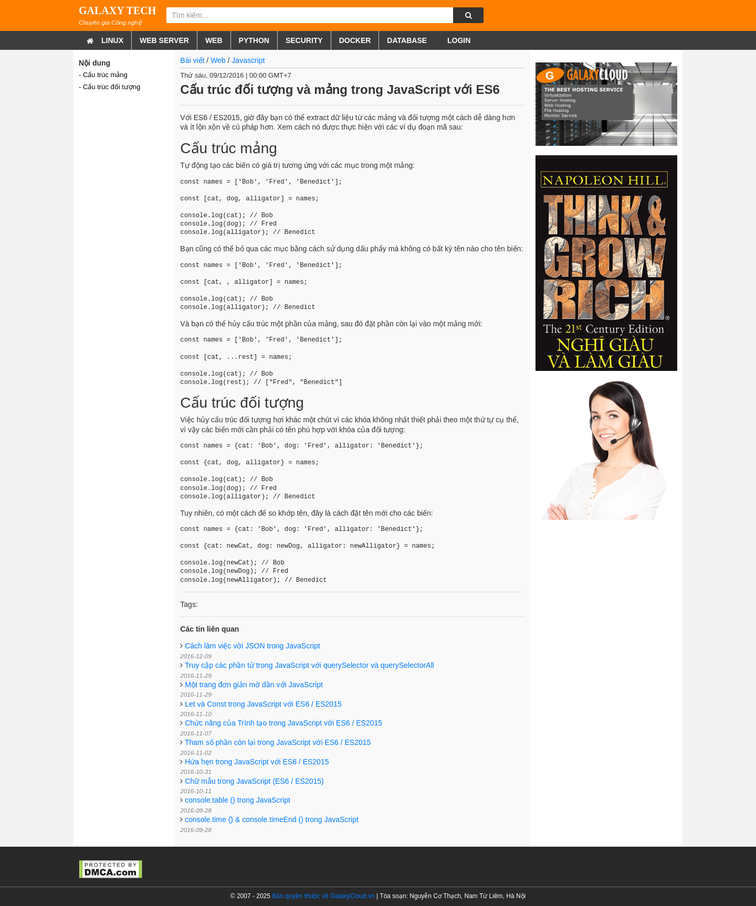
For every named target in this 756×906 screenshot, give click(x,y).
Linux (112, 40)
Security (304, 40)
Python (254, 40)
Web (214, 40)
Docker (355, 40)
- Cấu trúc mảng (103, 75)
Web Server (164, 40)
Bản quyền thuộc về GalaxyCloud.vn (323, 896)
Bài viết (192, 60)
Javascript (248, 60)
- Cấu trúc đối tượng (109, 87)
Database (407, 40)
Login (457, 40)
